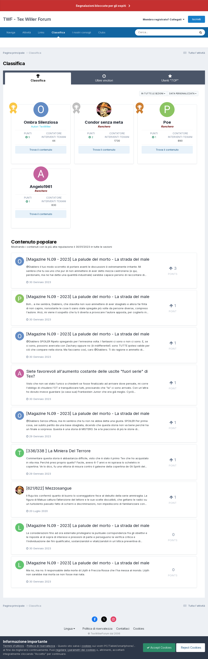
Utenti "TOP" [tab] (170, 78)
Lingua (69, 628)
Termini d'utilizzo (13, 645)
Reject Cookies (190, 647)
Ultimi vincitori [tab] (104, 78)
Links (41, 32)
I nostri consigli (81, 32)
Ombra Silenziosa (41, 122)
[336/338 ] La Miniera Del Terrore (58, 450)
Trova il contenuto (40, 149)
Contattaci (122, 628)
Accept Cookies (158, 647)
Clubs (101, 32)
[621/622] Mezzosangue (49, 488)
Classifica (58, 34)
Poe (167, 122)
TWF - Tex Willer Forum (27, 19)
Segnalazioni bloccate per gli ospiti (101, 5)
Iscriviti (196, 19)
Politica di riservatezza (97, 628)
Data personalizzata (182, 93)
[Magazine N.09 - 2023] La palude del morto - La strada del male (87, 259)
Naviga (11, 32)
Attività (26, 32)
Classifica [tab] (38, 78)
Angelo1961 (41, 186)
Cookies (138, 628)
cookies (86, 645)
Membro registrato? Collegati (163, 19)
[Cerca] (156, 32)
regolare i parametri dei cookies (76, 649)
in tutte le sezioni (153, 93)
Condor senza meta (104, 122)
